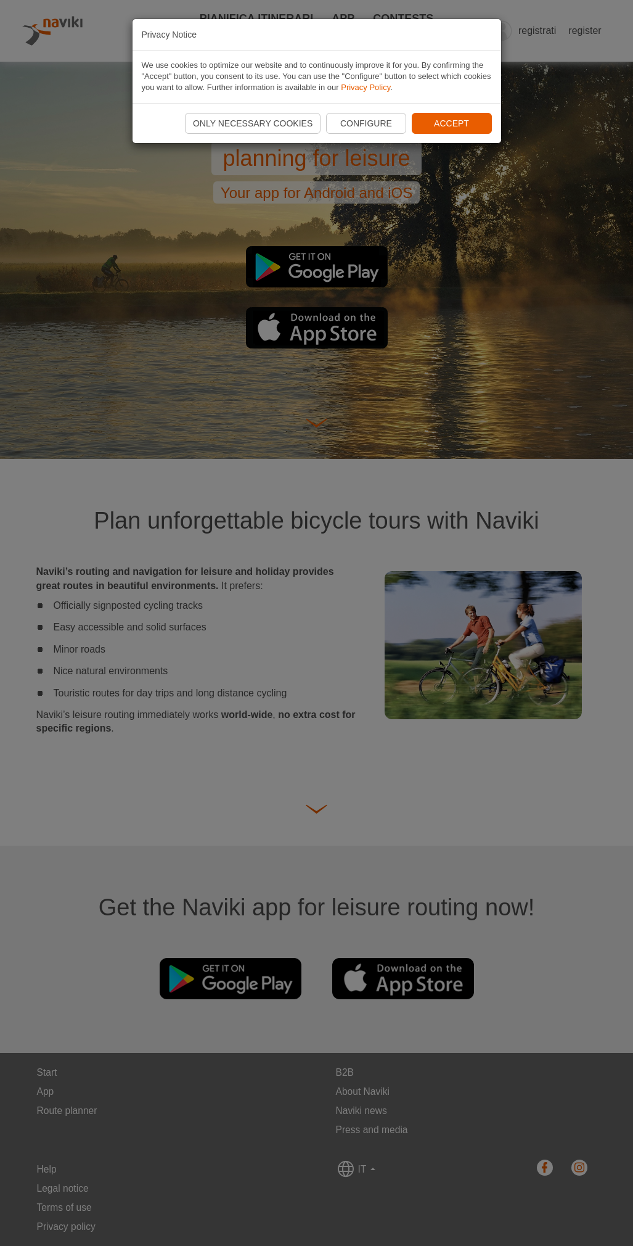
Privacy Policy (365, 87)
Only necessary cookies (252, 123)
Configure (366, 123)
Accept (451, 123)
